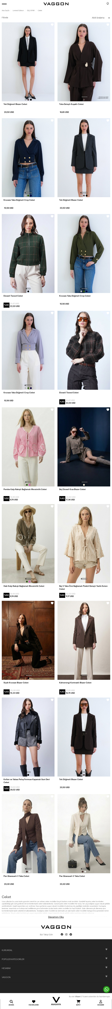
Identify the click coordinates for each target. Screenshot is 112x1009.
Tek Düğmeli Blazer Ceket (15, 104)
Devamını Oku (56, 917)
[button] (25, 192)
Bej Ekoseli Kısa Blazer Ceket (72, 489)
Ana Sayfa (5, 10)
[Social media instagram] (66, 934)
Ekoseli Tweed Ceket (13, 296)
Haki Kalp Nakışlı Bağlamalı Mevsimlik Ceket (24, 586)
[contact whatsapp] (106, 989)
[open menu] (5, 4)
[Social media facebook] (62, 934)
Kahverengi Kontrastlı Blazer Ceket (75, 683)
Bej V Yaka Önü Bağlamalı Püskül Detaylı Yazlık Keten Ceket (83, 587)
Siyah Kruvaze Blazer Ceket (16, 683)
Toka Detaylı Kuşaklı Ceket (71, 104)
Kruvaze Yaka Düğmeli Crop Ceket (19, 200)
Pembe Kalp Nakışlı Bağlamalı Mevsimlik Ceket (25, 489)
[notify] (107, 3)
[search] (104, 3)
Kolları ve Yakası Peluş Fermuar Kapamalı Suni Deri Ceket (27, 780)
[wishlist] (52, 24)
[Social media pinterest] (71, 934)
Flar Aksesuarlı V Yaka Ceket (16, 876)
